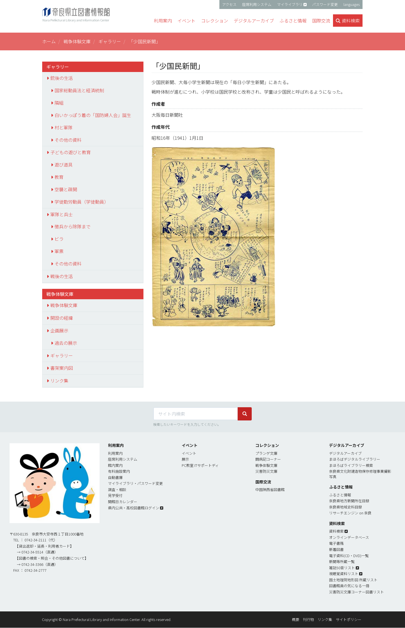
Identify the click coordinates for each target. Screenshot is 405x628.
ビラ (59, 238)
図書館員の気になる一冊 (349, 585)
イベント (189, 453)
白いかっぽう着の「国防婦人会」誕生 (93, 115)
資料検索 (336, 531)
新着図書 (336, 549)
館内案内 (115, 465)
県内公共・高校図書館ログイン (133, 507)
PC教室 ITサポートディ (200, 465)
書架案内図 (61, 367)
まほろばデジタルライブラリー (354, 459)
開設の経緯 (61, 317)
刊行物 (308, 619)
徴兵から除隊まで (73, 226)
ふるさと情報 (340, 495)
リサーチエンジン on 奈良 (350, 513)
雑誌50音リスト (342, 567)
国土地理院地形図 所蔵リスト (353, 579)
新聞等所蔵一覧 (342, 561)
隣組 (59, 102)
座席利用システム (256, 4)
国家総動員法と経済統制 (79, 90)
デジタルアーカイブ (345, 453)
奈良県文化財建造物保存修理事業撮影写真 (360, 474)
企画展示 (59, 330)
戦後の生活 (61, 276)
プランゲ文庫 (266, 453)
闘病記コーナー (268, 459)
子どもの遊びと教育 (70, 152)
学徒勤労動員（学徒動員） (82, 201)
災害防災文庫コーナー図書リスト (356, 592)
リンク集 (59, 380)
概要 (295, 619)
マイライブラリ (290, 4)
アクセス (229, 4)
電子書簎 (336, 543)
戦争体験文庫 (77, 41)
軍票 (59, 251)
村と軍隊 (64, 127)
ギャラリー (109, 41)
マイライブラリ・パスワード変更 (135, 483)
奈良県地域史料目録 (345, 507)
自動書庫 (115, 477)
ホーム (49, 41)
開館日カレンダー (122, 501)
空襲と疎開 (66, 189)
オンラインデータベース (349, 537)
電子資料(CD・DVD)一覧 (349, 555)
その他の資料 (68, 139)
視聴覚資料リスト (343, 573)
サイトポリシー (348, 619)
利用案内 (115, 453)
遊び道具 (64, 164)
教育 (59, 177)
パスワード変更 (325, 4)
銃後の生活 (61, 78)
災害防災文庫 (266, 471)
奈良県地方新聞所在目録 (349, 500)
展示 (185, 459)
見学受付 (115, 495)
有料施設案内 (119, 471)
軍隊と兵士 (61, 214)
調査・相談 (117, 489)
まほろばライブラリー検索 (351, 465)
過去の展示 (66, 342)
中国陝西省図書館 (270, 489)
